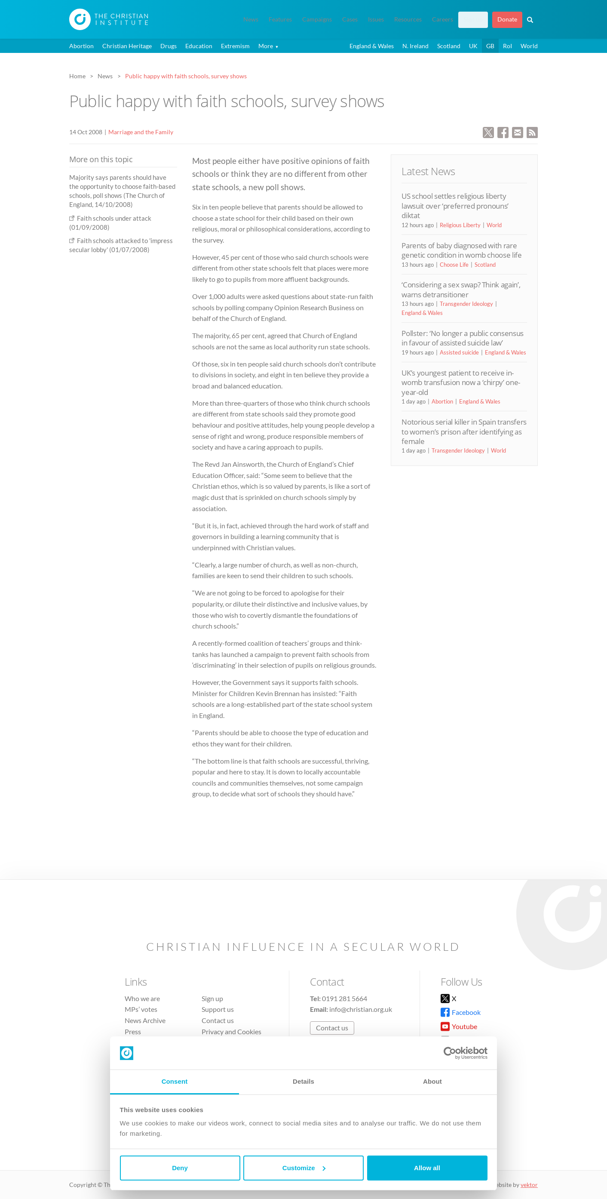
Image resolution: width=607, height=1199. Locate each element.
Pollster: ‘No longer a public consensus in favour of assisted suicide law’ (463, 338)
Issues (376, 19)
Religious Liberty (460, 225)
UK (473, 45)
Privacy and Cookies (231, 1031)
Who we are (142, 998)
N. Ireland (415, 45)
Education (198, 45)
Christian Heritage (127, 45)
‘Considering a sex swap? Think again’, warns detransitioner (461, 289)
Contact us (218, 1020)
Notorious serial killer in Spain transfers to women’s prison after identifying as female (464, 431)
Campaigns (317, 19)
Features (280, 19)
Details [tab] (303, 1081)
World (529, 45)
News (250, 19)
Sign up (473, 19)
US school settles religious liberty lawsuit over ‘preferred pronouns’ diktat (455, 205)
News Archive (145, 1020)
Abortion (81, 45)
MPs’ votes (141, 1009)
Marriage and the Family (140, 132)
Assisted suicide (459, 352)
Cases (350, 19)
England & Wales (371, 45)
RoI (507, 45)
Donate (507, 19)
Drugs (168, 45)
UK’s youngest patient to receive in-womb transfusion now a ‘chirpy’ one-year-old (461, 382)
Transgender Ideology (466, 303)
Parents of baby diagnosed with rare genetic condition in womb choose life (461, 250)
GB (490, 45)
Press (133, 1031)
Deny (180, 1167)
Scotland (448, 45)
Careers (442, 19)
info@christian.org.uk (360, 1009)
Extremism (235, 45)
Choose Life (454, 264)
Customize (303, 1167)
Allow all (427, 1167)
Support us (218, 1009)
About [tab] (432, 1081)
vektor (529, 1184)
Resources (408, 19)
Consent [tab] (175, 1081)
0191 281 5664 (344, 998)
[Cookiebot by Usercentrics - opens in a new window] (449, 1053)
